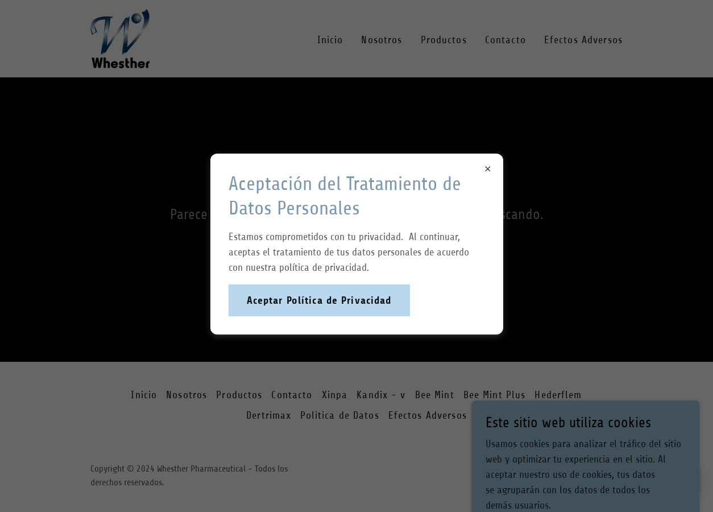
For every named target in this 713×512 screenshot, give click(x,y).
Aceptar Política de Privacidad (319, 300)
